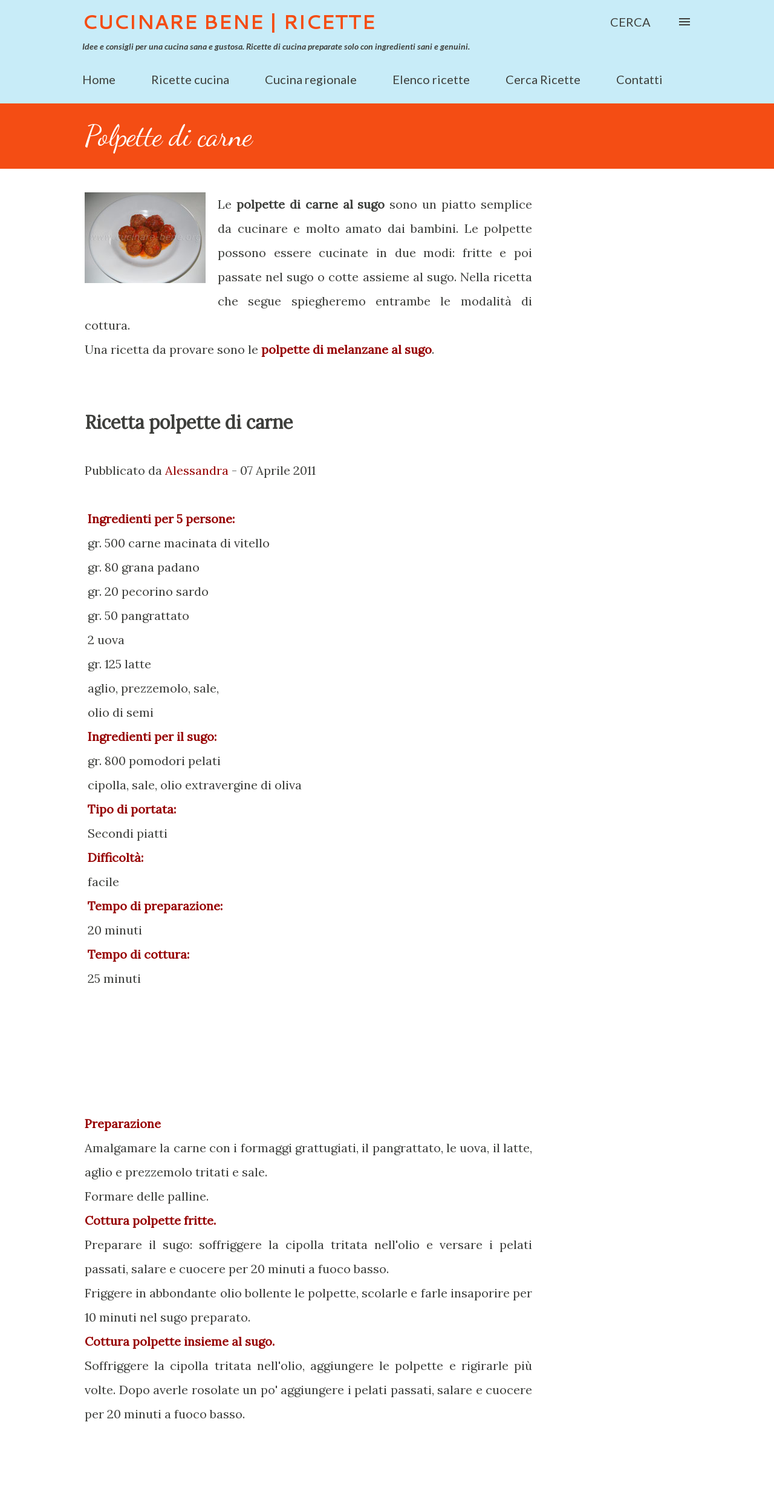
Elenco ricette (431, 79)
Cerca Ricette (543, 79)
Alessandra (197, 470)
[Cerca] (630, 21)
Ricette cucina (190, 79)
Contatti (639, 79)
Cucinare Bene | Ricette (229, 21)
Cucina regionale (311, 79)
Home (98, 79)
